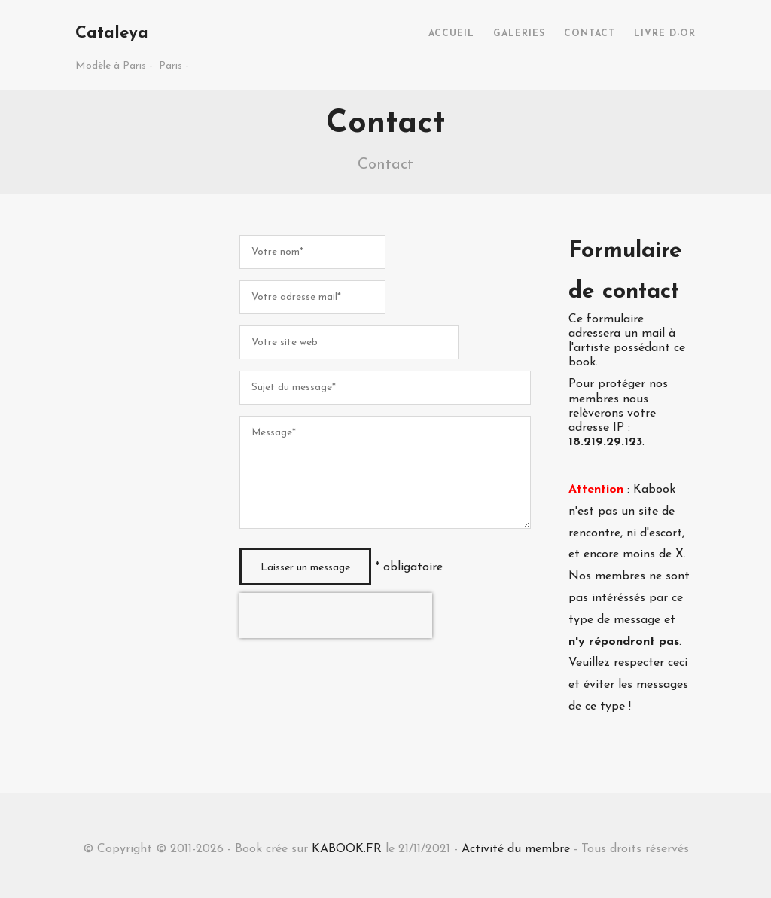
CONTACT (589, 33)
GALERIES (519, 33)
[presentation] (335, 615)
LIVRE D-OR (665, 33)
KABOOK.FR (347, 849)
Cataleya (111, 33)
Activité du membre (516, 849)
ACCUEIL (451, 33)
